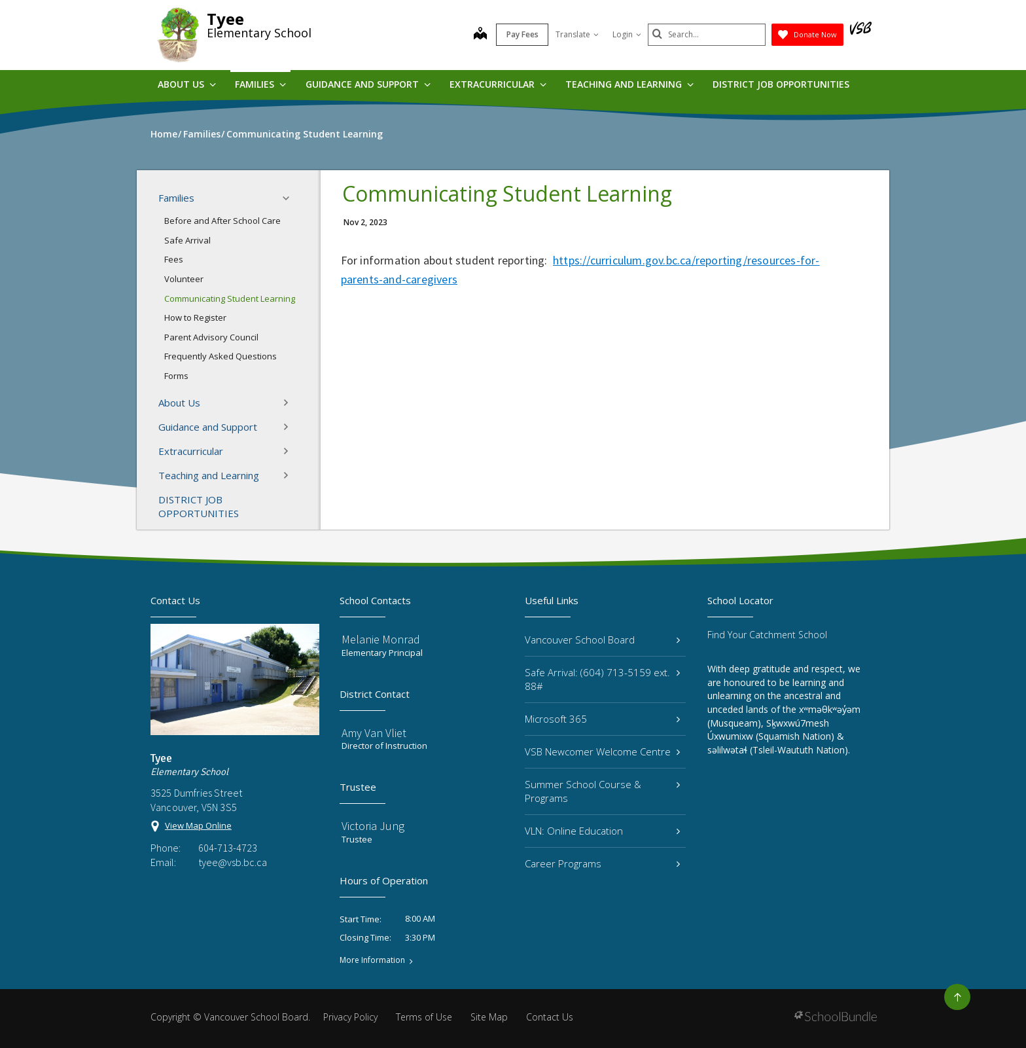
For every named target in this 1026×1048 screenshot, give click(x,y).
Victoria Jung (373, 825)
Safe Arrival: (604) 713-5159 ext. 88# (602, 679)
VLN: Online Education (602, 830)
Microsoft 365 (602, 718)
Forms (176, 376)
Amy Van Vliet (374, 732)
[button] (290, 198)
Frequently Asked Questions (220, 356)
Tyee (225, 18)
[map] (480, 35)
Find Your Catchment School (767, 634)
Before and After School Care (222, 220)
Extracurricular (498, 84)
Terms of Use (424, 1017)
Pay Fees (522, 34)
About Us (187, 84)
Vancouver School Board (602, 639)
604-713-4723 (227, 847)
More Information (372, 960)
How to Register (195, 317)
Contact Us (549, 1017)
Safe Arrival (187, 240)
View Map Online (198, 825)
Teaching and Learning (629, 84)
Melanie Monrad (381, 639)
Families (260, 84)
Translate (577, 34)
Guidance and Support (368, 84)
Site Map (489, 1017)
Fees (173, 259)
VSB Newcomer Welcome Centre (602, 751)
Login (626, 34)
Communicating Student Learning (229, 298)
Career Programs (602, 863)
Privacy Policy (350, 1017)
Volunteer (183, 279)
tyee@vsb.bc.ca (232, 862)
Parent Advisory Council (211, 337)
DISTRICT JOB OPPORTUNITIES (781, 84)
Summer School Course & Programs (602, 791)
